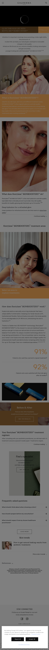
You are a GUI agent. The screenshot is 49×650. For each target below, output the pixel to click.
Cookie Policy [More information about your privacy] (35, 634)
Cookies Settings (24, 644)
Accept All (32, 639)
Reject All (18, 639)
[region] (25, 637)
